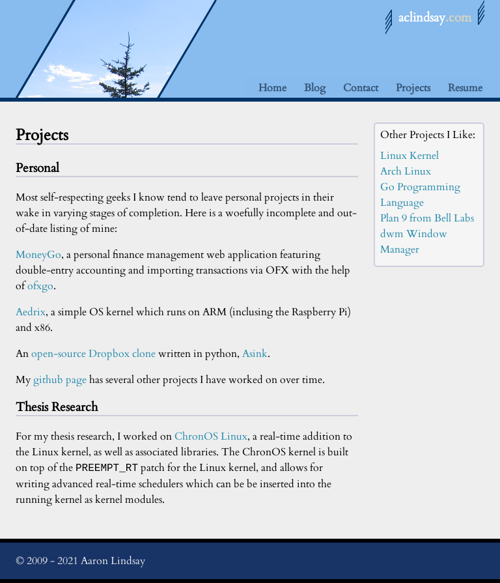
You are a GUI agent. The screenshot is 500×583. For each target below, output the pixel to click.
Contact (360, 88)
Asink (255, 354)
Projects (413, 88)
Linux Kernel (409, 156)
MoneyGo (38, 255)
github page (60, 380)
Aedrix (31, 312)
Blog (315, 88)
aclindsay (434, 17)
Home (272, 88)
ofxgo (40, 286)
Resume (465, 88)
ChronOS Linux (210, 436)
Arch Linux (405, 171)
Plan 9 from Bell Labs (427, 218)
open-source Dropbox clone (93, 354)
